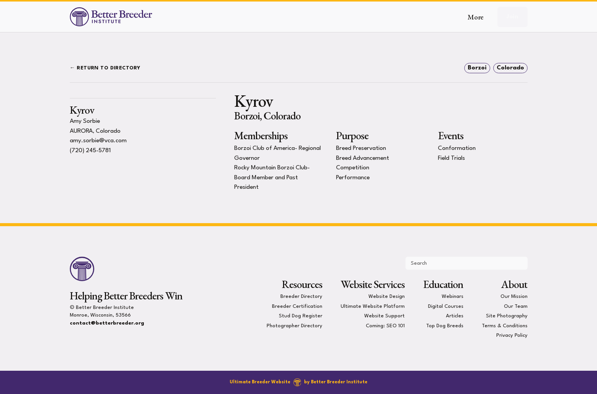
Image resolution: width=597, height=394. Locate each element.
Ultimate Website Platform (373, 306)
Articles (454, 316)
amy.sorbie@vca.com (98, 141)
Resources (302, 284)
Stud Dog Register (300, 316)
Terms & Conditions (505, 325)
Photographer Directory (294, 325)
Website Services (373, 284)
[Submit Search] (518, 263)
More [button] (475, 17)
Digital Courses (445, 306)
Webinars (452, 296)
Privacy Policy (512, 335)
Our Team (516, 306)
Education (443, 284)
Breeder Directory (301, 296)
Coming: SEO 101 (385, 325)
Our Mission (514, 296)
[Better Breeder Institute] (111, 16)
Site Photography (507, 316)
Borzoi (477, 68)
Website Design (386, 296)
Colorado (510, 68)
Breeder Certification (297, 306)
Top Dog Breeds (444, 325)
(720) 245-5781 (90, 151)
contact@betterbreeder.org (107, 323)
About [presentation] (514, 284)
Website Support (384, 316)
